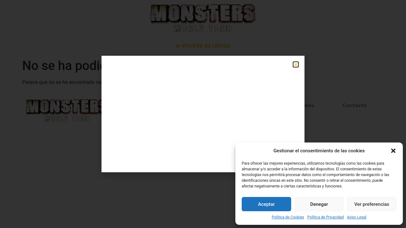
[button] (393, 151)
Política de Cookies (288, 217)
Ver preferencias (371, 204)
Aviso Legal (356, 217)
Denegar (319, 204)
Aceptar (266, 204)
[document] (203, 114)
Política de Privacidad (325, 217)
